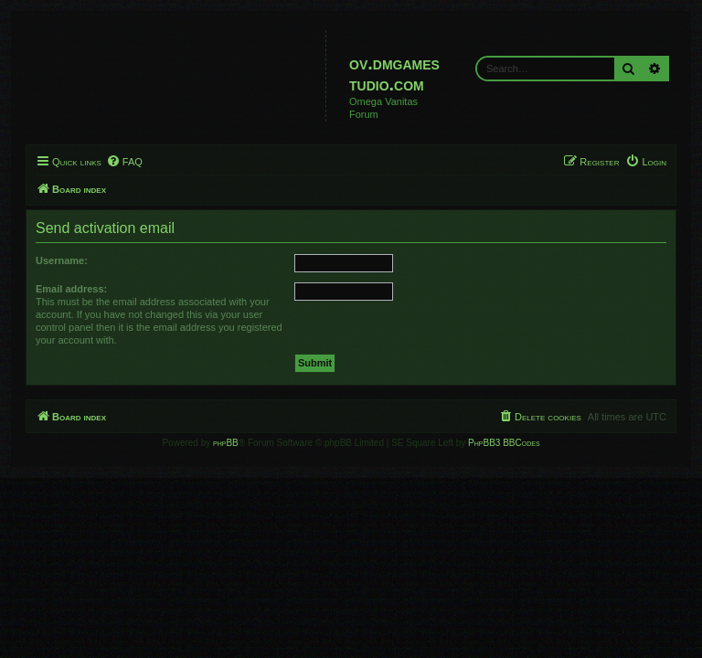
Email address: (71, 288)
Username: (62, 260)
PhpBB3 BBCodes (503, 443)
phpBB (226, 443)
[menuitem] (124, 162)
